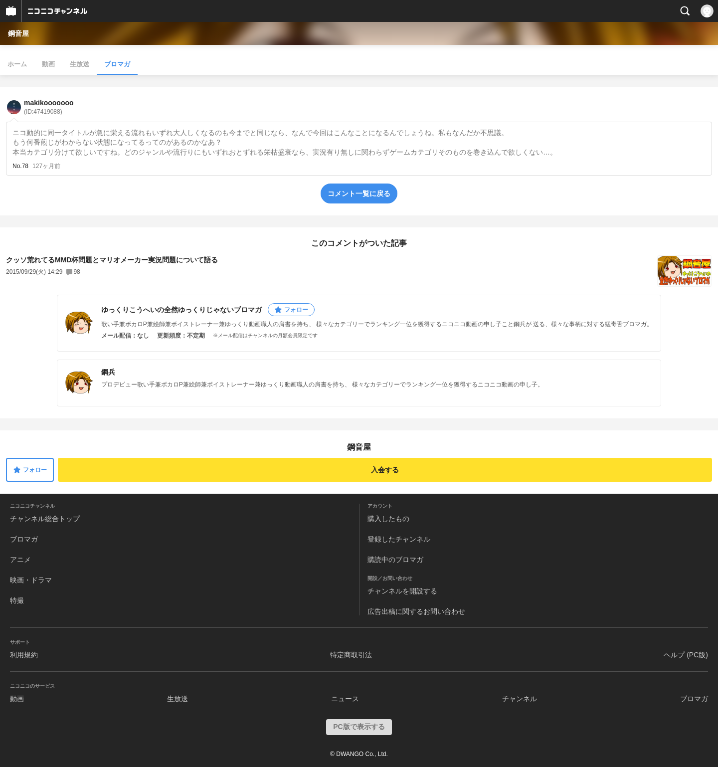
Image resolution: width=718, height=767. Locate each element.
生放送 (79, 64)
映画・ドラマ (31, 580)
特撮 (17, 600)
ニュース (345, 699)
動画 (48, 64)
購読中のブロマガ (395, 560)
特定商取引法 (351, 655)
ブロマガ (117, 64)
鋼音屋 (18, 33)
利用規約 (24, 655)
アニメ (20, 560)
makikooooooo (49, 107)
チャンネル (519, 699)
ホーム (17, 64)
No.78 (20, 166)
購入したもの (388, 519)
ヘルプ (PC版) (686, 655)
